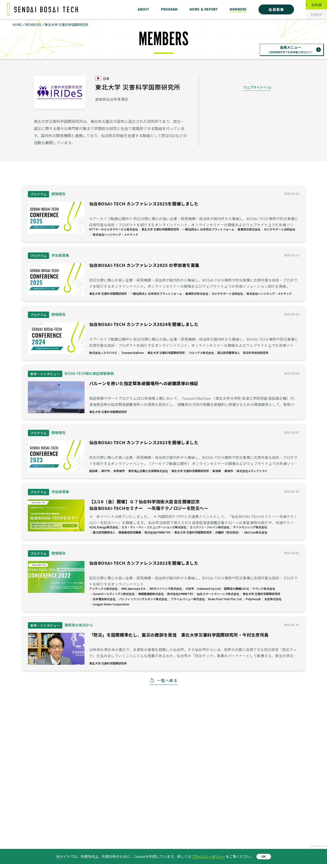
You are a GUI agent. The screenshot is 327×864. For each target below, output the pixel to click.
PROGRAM (169, 9)
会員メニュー (290, 49)
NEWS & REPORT (204, 9)
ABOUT (143, 9)
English (316, 14)
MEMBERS (238, 9)
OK (265, 856)
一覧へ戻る (167, 680)
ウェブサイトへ (254, 87)
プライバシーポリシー (208, 856)
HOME (17, 24)
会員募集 (276, 9)
